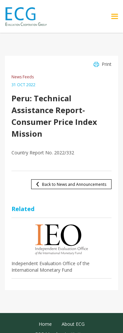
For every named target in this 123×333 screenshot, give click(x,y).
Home (45, 324)
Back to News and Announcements (74, 184)
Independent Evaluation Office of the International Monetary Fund (50, 266)
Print (107, 64)
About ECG (73, 324)
